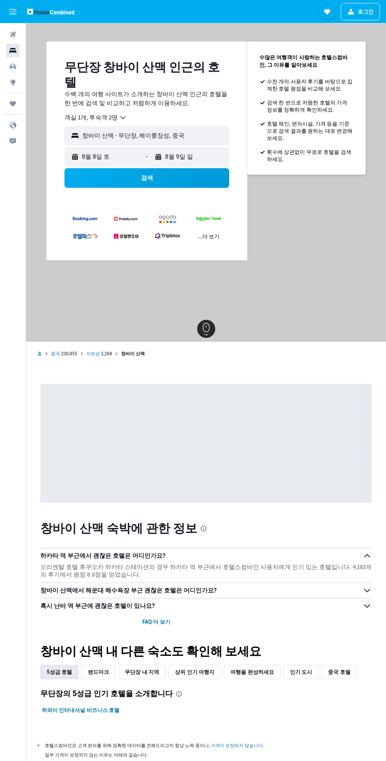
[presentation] (203, 528)
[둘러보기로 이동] (13, 82)
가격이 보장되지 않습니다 (237, 745)
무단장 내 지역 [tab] (142, 672)
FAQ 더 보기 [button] (156, 622)
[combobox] (95, 117)
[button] (13, 11)
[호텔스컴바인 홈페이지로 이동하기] (50, 11)
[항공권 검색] (13, 34)
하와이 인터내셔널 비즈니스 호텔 (80, 710)
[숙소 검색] (13, 50)
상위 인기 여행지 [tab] (194, 672)
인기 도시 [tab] (301, 672)
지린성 (93, 353)
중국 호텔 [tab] (339, 672)
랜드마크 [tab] (98, 672)
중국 (55, 353)
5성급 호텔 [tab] (59, 672)
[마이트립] (13, 103)
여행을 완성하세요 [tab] (252, 672)
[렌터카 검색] (13, 66)
